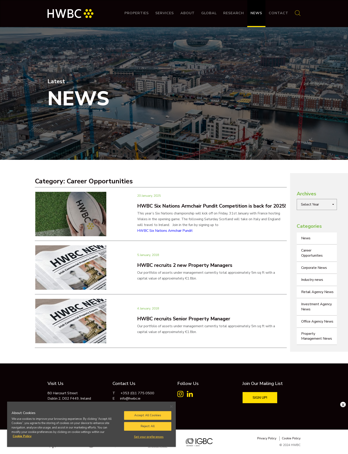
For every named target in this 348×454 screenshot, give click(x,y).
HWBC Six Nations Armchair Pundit (165, 230)
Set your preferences (149, 437)
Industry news (312, 279)
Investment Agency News (316, 307)
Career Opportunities (312, 253)
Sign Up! (260, 397)
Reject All (148, 426)
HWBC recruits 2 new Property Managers (184, 265)
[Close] (171, 406)
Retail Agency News (317, 291)
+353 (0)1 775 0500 (137, 393)
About (187, 13)
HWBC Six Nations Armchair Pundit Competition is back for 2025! (211, 206)
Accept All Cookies (147, 415)
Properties (137, 13)
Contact (278, 13)
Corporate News (314, 267)
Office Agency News (317, 321)
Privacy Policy (266, 438)
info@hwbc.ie (130, 398)
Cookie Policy (291, 438)
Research (233, 13)
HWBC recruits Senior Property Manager (183, 319)
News (256, 13)
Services (164, 13)
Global (209, 13)
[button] (317, 204)
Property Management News (316, 336)
